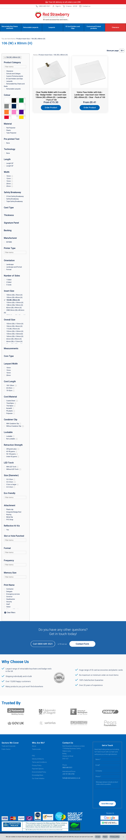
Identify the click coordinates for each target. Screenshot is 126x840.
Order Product (47, 107)
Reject (105, 836)
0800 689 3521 (43, 6)
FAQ (33, 755)
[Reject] (123, 837)
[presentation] (108, 794)
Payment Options (38, 768)
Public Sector (6, 749)
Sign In (56, 6)
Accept (98, 836)
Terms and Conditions (39, 762)
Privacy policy (114, 836)
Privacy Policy (36, 765)
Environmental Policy (39, 772)
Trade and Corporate (8, 746)
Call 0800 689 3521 (43, 643)
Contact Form (82, 643)
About (34, 746)
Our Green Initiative (38, 778)
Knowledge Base (37, 775)
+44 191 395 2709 (68, 774)
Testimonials (36, 749)
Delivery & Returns (38, 759)
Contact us (84, 6)
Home (13, 38)
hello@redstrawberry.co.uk (71, 778)
